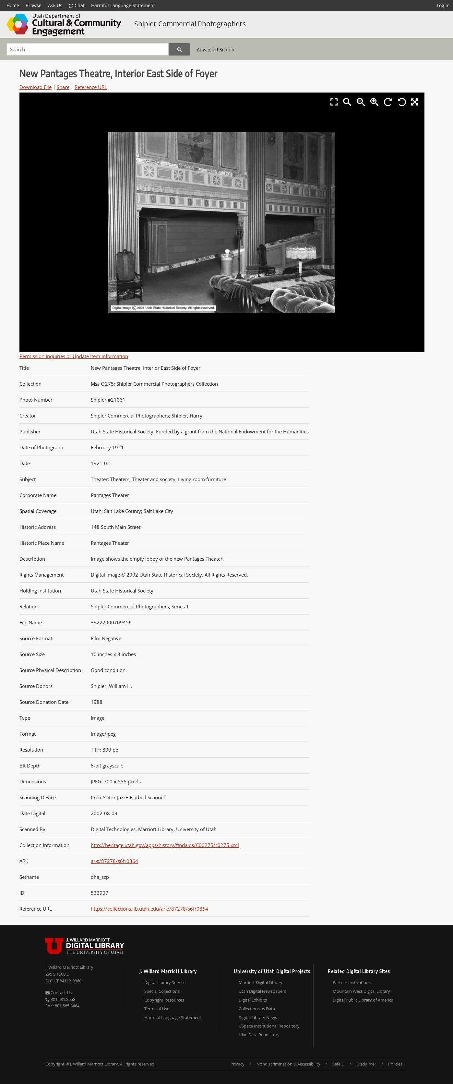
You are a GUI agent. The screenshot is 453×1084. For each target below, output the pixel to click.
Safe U (338, 1064)
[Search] (87, 49)
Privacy (237, 1064)
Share (63, 87)
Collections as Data (257, 1009)
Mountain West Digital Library (361, 991)
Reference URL (91, 87)
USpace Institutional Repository (269, 1026)
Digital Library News (258, 1017)
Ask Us (55, 5)
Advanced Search (215, 49)
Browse (34, 5)
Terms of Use (156, 1009)
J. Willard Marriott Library (69, 967)
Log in (443, 5)
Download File (35, 87)
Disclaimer (366, 1064)
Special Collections (162, 991)
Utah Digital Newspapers (262, 991)
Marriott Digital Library (260, 982)
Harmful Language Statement (123, 5)
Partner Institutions (352, 982)
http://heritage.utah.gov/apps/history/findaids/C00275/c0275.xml (165, 845)
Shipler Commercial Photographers (190, 23)
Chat (77, 5)
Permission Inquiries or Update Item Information (73, 356)
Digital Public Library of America (363, 1000)
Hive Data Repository (259, 1035)
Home (12, 5)
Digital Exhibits (253, 1000)
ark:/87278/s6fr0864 (114, 861)
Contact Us (58, 992)
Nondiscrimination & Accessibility (288, 1064)
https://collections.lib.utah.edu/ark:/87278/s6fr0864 (149, 908)
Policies (395, 1064)
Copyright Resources (164, 1000)
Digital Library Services (165, 982)
